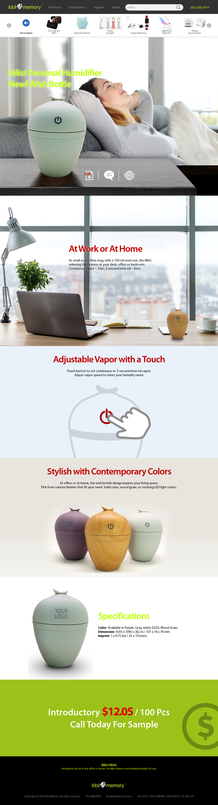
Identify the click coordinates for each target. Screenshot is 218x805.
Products (55, 7)
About (116, 7)
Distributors (77, 7)
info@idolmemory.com (119, 796)
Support (98, 7)
